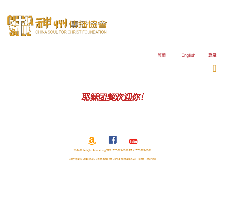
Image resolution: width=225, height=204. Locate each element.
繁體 (162, 55)
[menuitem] (212, 55)
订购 (172, 67)
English (188, 55)
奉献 (189, 67)
